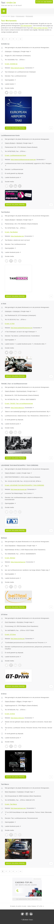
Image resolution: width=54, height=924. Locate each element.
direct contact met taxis (40, 28)
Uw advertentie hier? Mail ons (27, 899)
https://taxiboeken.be (17, 236)
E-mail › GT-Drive (10, 634)
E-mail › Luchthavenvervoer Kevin (15, 155)
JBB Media (25, 919)
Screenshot (29, 68)
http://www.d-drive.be (17, 718)
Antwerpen (8, 51)
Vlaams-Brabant (10, 143)
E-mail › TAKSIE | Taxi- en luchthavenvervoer (19, 403)
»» (20, 39)
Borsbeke (20, 622)
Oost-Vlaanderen (10, 545)
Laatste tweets (10, 84)
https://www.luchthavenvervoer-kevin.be (23, 159)
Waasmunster (21, 545)
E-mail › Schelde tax (11, 64)
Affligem (19, 701)
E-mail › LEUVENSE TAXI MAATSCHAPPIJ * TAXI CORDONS (24, 485)
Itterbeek (19, 143)
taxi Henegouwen (26, 25)
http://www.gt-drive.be (17, 638)
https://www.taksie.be (17, 407)
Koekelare (20, 792)
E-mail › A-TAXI (10, 323)
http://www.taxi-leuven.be (18, 489)
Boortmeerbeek (21, 391)
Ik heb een (44, 2)
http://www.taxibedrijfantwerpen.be (21, 328)
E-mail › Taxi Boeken (11, 232)
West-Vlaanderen (10, 792)
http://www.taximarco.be (18, 808)
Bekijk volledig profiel (15, 128)
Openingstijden (10, 80)
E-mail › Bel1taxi (10, 558)
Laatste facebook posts (13, 177)
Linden (19, 473)
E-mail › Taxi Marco (11, 804)
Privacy (31, 919)
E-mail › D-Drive (10, 714)
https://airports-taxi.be (17, 68)
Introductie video (40, 344)
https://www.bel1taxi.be (18, 562)
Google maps (26, 51)
